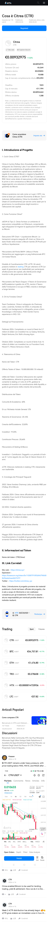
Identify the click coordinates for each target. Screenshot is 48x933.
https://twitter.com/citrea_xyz (20, 581)
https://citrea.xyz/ (17, 570)
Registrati (24, 28)
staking (21, 267)
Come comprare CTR (10, 717)
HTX (16, 613)
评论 (6, 870)
